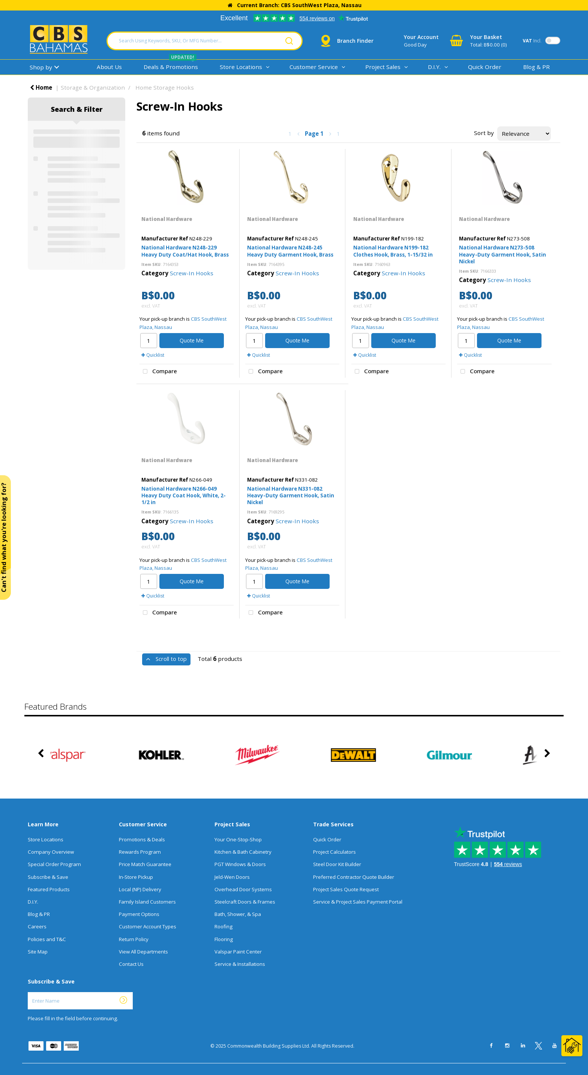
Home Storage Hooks (164, 87)
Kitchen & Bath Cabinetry (243, 851)
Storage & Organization (93, 87)
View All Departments (143, 951)
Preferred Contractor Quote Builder (353, 877)
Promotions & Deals (142, 839)
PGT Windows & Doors (240, 864)
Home (41, 87)
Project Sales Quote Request (346, 889)
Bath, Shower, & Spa (237, 914)
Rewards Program (140, 851)
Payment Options (139, 914)
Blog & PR (536, 67)
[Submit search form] (289, 41)
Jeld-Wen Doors (232, 877)
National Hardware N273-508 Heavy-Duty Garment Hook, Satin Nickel (502, 254)
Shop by (41, 67)
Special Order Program (54, 864)
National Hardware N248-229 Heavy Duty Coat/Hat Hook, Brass (185, 251)
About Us (109, 67)
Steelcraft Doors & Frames (244, 901)
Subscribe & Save (48, 877)
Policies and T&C (47, 939)
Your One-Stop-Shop (238, 839)
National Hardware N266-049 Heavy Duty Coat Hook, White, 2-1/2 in (183, 495)
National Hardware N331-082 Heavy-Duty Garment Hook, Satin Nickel (290, 495)
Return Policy (133, 939)
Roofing (223, 926)
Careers (37, 926)
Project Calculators (334, 851)
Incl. (532, 41)
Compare (158, 371)
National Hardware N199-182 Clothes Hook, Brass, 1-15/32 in (393, 251)
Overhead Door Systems (243, 889)
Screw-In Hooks (191, 273)
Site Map (38, 951)
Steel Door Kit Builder (337, 864)
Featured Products (49, 889)
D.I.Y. (434, 67)
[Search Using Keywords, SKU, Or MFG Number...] (204, 41)
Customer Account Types (147, 926)
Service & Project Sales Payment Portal (357, 901)
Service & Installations (239, 964)
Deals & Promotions (171, 67)
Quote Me (192, 340)
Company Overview (51, 851)
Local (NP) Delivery (140, 889)
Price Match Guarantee (145, 864)
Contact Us (131, 964)
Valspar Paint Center (238, 951)
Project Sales (382, 67)
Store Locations (241, 67)
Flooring (223, 939)
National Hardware (166, 219)
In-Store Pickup (136, 877)
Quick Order (484, 67)
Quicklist (152, 355)
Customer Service (314, 67)
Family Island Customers (147, 901)
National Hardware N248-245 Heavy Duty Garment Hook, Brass (290, 251)
